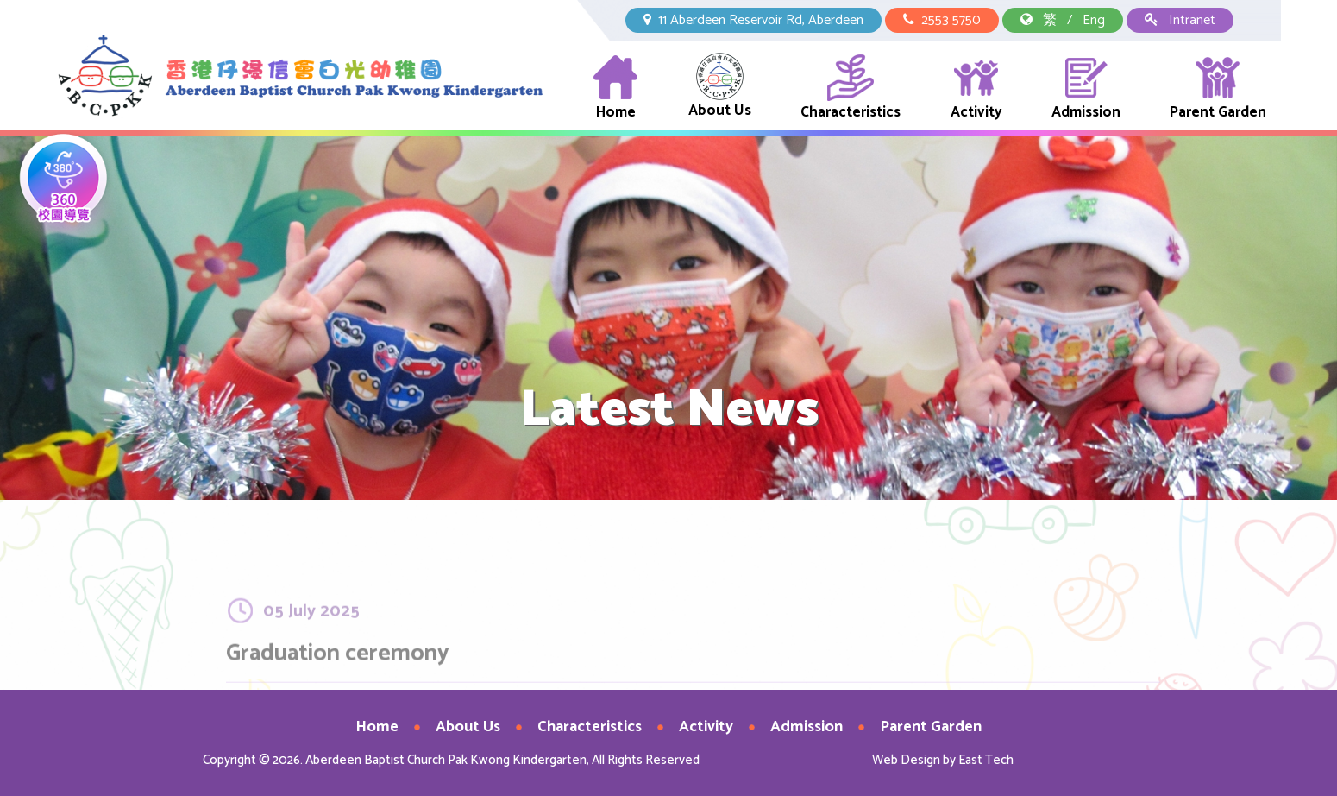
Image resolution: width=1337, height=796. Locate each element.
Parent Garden (1218, 88)
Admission (1085, 88)
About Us (719, 88)
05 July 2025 (311, 643)
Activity (976, 88)
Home (615, 88)
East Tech (986, 760)
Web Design (906, 760)
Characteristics (850, 88)
